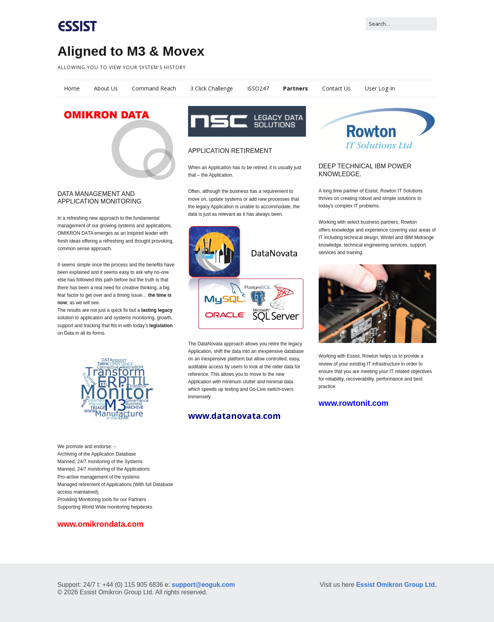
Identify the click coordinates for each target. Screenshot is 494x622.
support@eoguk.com (203, 584)
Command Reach (154, 88)
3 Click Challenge (211, 88)
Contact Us (336, 88)
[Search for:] (401, 23)
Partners (295, 88)
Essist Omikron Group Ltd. (395, 584)
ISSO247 (258, 88)
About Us (106, 88)
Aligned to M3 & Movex (131, 50)
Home (72, 88)
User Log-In (380, 88)
